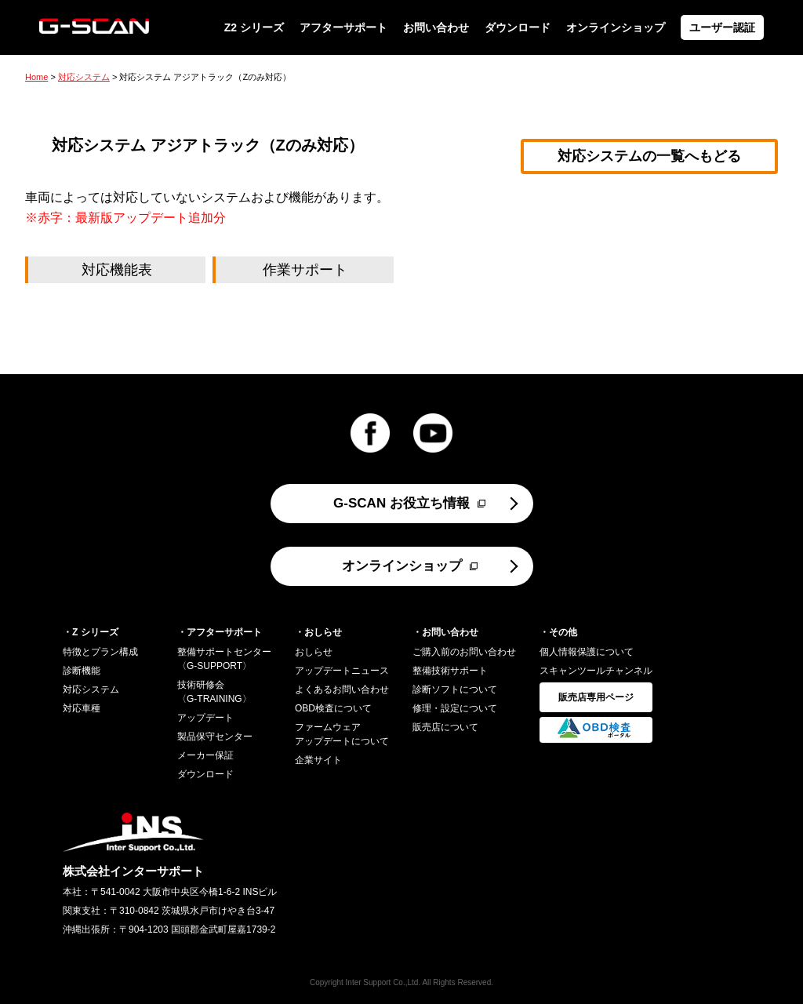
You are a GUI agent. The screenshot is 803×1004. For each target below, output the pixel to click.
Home (36, 77)
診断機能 (81, 670)
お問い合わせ (436, 27)
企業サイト (318, 760)
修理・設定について (454, 708)
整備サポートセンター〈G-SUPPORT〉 (224, 658)
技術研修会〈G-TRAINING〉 (214, 691)
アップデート (205, 717)
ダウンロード (517, 27)
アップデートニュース (342, 670)
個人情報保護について (587, 651)
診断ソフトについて (454, 689)
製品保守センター (215, 736)
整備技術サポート (450, 670)
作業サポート (305, 270)
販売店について (445, 727)
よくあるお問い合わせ (342, 689)
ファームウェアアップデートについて (342, 734)
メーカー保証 (205, 755)
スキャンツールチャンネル (596, 670)
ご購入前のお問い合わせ (464, 651)
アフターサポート (343, 27)
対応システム (84, 77)
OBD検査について (333, 708)
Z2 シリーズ (254, 27)
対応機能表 (117, 270)
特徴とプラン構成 (100, 651)
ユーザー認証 (722, 27)
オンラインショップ (615, 27)
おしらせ (313, 651)
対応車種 (81, 708)
